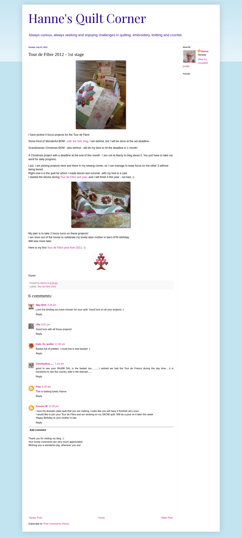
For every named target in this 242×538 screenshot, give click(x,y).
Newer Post (35, 517)
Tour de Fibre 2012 (46, 286)
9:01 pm (45, 324)
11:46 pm (60, 344)
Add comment (38, 430)
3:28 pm (51, 305)
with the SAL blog (77, 141)
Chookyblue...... (45, 363)
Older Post (167, 517)
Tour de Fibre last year (73, 177)
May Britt (41, 305)
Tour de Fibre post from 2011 (64, 247)
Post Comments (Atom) (56, 523)
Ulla (38, 324)
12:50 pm (53, 406)
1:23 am (59, 363)
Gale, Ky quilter (45, 344)
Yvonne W (42, 406)
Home (101, 517)
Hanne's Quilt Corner (87, 18)
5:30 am (46, 386)
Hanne (205, 51)
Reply (39, 314)
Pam (38, 386)
